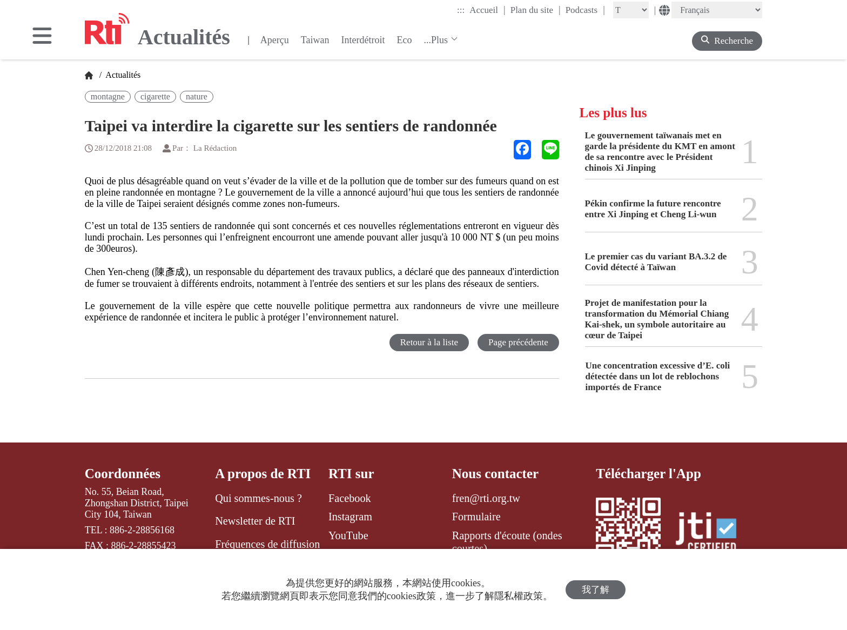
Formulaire (476, 516)
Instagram (350, 516)
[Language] (716, 10)
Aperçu (274, 40)
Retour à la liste (429, 342)
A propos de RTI (263, 473)
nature (196, 96)
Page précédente (518, 342)
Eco (404, 40)
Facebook (349, 498)
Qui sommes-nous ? (258, 498)
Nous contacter (495, 473)
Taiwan (315, 40)
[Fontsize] (631, 10)
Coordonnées (122, 473)
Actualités (122, 74)
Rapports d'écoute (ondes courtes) (507, 542)
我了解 (595, 590)
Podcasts (585, 9)
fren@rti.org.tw (486, 498)
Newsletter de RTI (255, 521)
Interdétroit (363, 40)
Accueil (487, 9)
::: (461, 10)
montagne (108, 96)
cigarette (155, 96)
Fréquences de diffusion (267, 544)
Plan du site (535, 9)
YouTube (348, 535)
